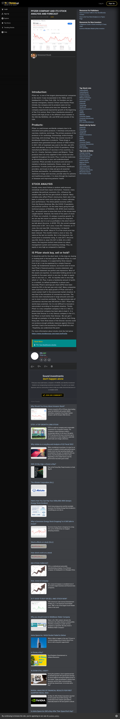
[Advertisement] (53, 72)
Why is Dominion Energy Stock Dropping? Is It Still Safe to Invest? (52, 522)
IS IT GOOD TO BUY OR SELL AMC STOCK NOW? (49, 599)
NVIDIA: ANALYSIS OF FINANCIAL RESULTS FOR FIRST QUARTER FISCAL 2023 (51, 691)
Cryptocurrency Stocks (86, 170)
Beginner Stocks (84, 162)
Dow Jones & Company (39, 581)
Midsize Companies (85, 98)
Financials (82, 103)
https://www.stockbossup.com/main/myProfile (49, 333)
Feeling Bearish (84, 92)
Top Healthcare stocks (47, 345)
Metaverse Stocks (85, 168)
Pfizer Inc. (43, 355)
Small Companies (85, 99)
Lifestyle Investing (85, 153)
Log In (101, 3)
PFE (41, 353)
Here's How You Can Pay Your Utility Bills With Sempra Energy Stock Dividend (51, 502)
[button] (14, 9)
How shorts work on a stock (41, 553)
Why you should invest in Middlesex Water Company (50, 617)
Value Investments (85, 157)
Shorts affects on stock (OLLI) (42, 542)
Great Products (84, 160)
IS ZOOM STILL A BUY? (39, 671)
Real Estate (83, 120)
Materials (82, 114)
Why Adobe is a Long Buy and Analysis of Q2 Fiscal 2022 (52, 444)
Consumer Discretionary (87, 118)
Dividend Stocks (84, 94)
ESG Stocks (83, 164)
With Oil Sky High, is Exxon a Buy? (43, 464)
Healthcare (83, 107)
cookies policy (53, 716)
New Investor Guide (85, 173)
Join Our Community (52, 395)
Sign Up (112, 3)
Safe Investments (85, 166)
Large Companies (85, 96)
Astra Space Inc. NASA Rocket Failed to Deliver (48, 635)
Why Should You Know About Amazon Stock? (48, 406)
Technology (83, 105)
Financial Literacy (85, 158)
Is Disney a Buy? (37, 652)
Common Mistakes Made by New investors (92, 28)
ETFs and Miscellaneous (87, 122)
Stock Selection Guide (86, 155)
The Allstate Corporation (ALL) (42, 482)
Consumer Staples (85, 116)
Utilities (82, 112)
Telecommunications (86, 109)
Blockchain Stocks (85, 172)
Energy (81, 111)
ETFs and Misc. (84, 148)
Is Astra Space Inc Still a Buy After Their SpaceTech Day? (52, 711)
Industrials (83, 101)
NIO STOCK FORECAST (39, 563)
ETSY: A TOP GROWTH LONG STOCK (44, 425)
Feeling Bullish (84, 90)
